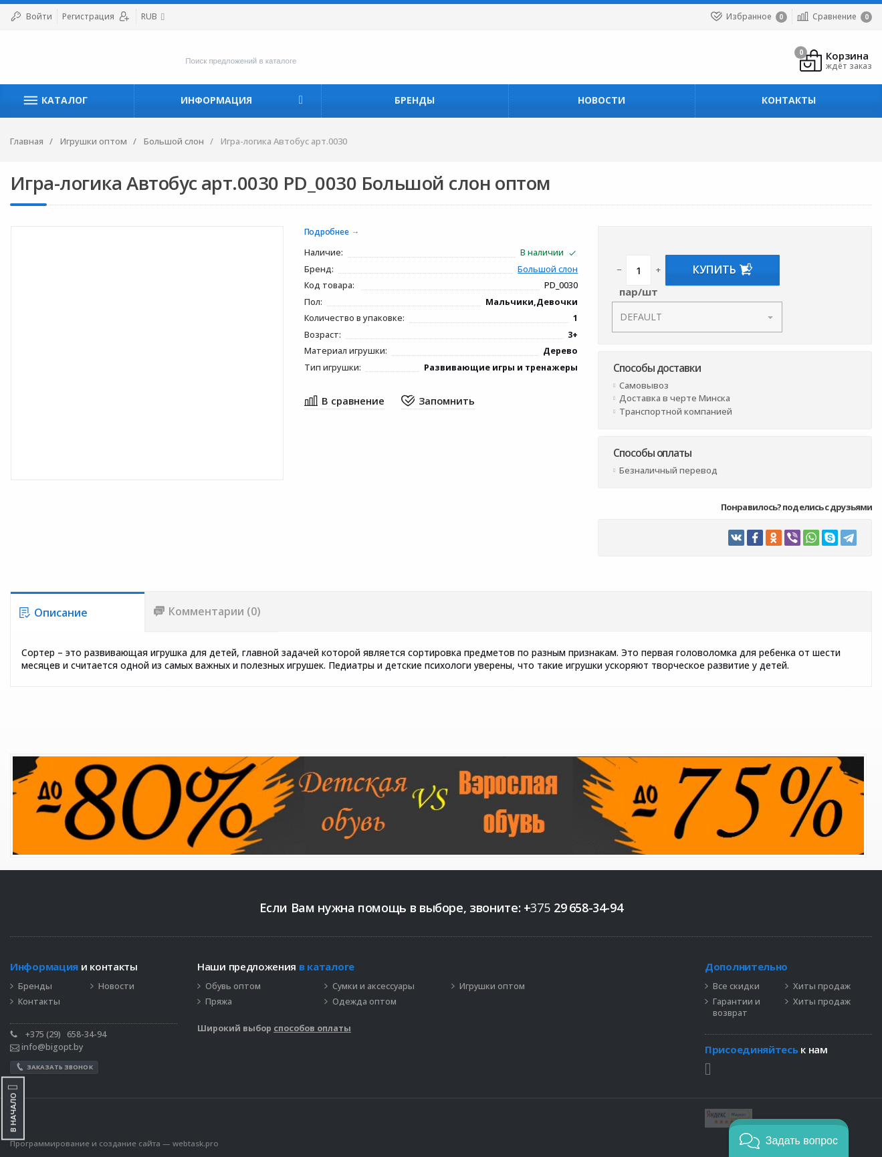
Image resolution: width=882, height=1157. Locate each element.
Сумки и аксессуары (373, 987)
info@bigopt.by (46, 1047)
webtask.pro (196, 1144)
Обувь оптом (233, 987)
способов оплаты (312, 1029)
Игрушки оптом (492, 987)
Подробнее (326, 232)
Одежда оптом (364, 1002)
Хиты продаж (822, 987)
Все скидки (736, 987)
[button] (789, 1138)
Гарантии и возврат (736, 1008)
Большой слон (548, 270)
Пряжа (218, 1002)
